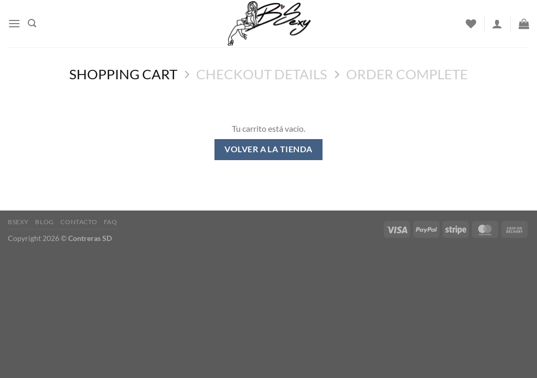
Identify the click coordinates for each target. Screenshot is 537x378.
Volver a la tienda (268, 149)
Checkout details (261, 74)
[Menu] (14, 23)
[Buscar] (32, 23)
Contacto (78, 222)
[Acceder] (497, 23)
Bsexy (18, 222)
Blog (44, 222)
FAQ (110, 222)
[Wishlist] (471, 23)
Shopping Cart (123, 74)
